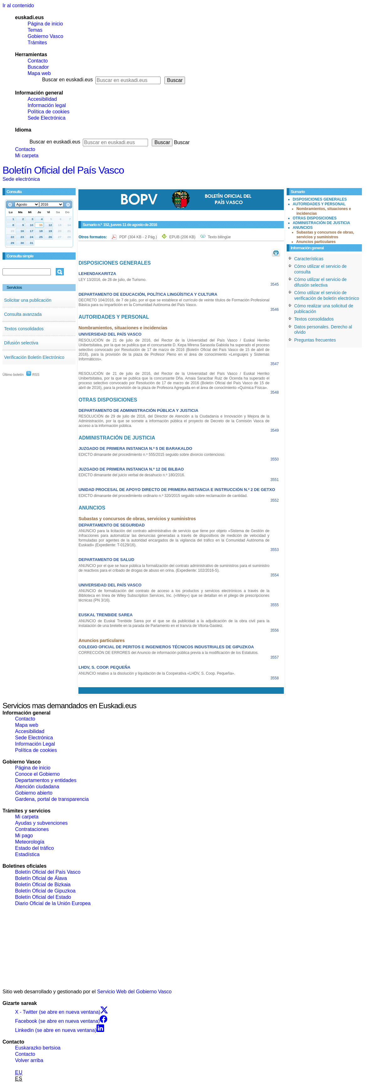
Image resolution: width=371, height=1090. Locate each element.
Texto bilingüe (219, 237)
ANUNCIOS (303, 227)
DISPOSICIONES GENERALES (320, 199)
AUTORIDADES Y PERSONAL (319, 204)
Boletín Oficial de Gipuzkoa (45, 890)
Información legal (47, 105)
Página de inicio (45, 23)
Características (308, 258)
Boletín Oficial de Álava (41, 878)
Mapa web (39, 73)
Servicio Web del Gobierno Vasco (134, 991)
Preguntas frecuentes (315, 340)
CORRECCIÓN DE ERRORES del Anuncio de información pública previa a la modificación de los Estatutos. (168, 652)
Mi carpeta (27, 155)
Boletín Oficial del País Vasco (63, 170)
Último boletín (13, 374)
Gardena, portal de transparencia (52, 799)
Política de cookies (48, 111)
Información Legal (35, 744)
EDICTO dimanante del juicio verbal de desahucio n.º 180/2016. (131, 475)
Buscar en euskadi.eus (67, 79)
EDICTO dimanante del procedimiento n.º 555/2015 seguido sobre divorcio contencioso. (151, 454)
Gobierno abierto (33, 793)
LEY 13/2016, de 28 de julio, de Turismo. (112, 280)
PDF (138, 237)
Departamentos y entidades (46, 780)
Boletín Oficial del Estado (43, 897)
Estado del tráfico (34, 848)
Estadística (27, 854)
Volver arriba (29, 1060)
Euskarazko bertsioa (38, 1047)
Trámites (37, 42)
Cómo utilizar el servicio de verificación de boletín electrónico (326, 295)
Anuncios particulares (316, 242)
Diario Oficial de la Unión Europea (53, 903)
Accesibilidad (42, 99)
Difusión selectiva (21, 342)
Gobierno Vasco (45, 36)
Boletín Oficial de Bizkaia (43, 884)
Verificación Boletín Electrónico (34, 357)
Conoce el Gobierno (37, 774)
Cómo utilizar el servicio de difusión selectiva (320, 282)
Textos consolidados (24, 328)
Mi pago (24, 835)
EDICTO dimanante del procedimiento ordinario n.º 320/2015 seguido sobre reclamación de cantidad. (162, 496)
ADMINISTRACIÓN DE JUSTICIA (321, 223)
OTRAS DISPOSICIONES (315, 218)
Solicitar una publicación (27, 300)
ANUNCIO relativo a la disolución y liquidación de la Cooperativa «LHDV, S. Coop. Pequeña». (156, 673)
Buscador (38, 67)
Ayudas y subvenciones (41, 823)
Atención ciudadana (37, 786)
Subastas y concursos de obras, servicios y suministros (325, 234)
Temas (35, 30)
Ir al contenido (18, 5)
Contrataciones (32, 829)
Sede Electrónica (47, 118)
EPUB (182, 237)
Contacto (38, 60)
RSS (33, 374)
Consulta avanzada (23, 314)
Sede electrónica (21, 179)
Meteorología (29, 841)
